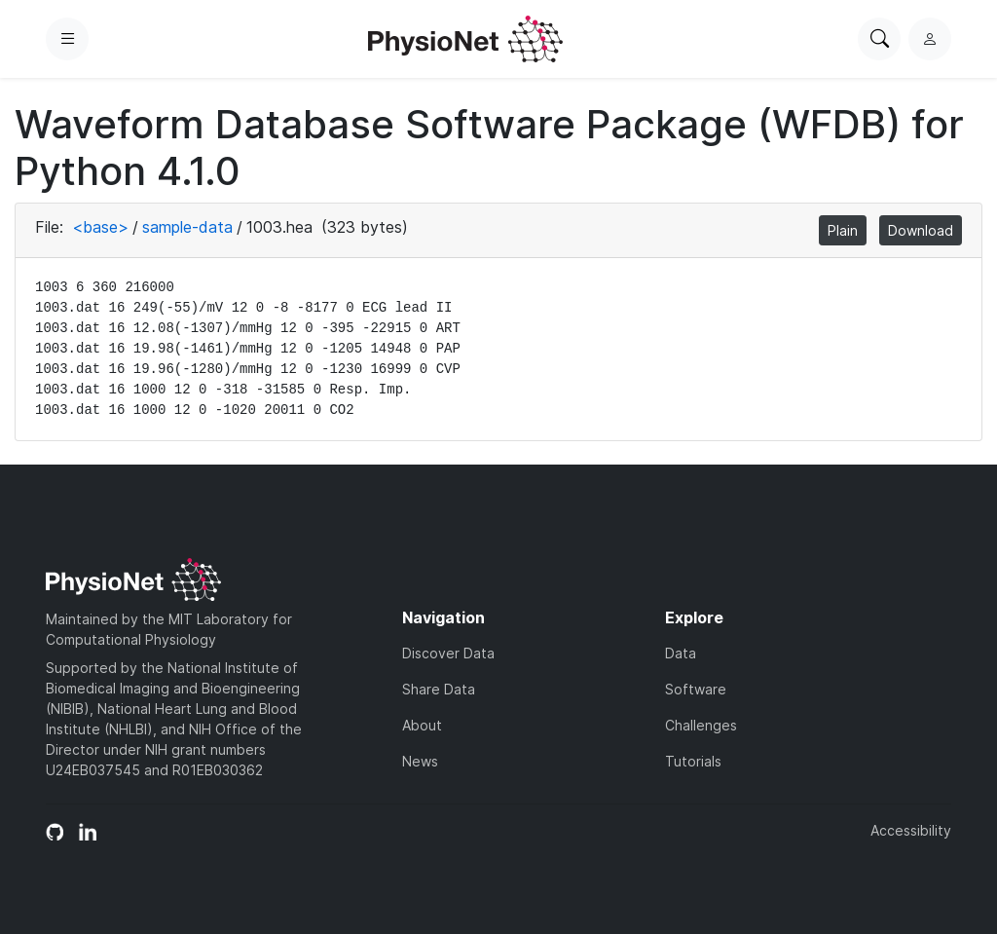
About (422, 725)
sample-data (187, 227)
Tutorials (693, 761)
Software (695, 689)
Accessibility (910, 830)
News (420, 761)
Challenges (701, 725)
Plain (843, 230)
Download (920, 230)
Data (680, 653)
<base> (100, 227)
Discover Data (448, 653)
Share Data (438, 689)
